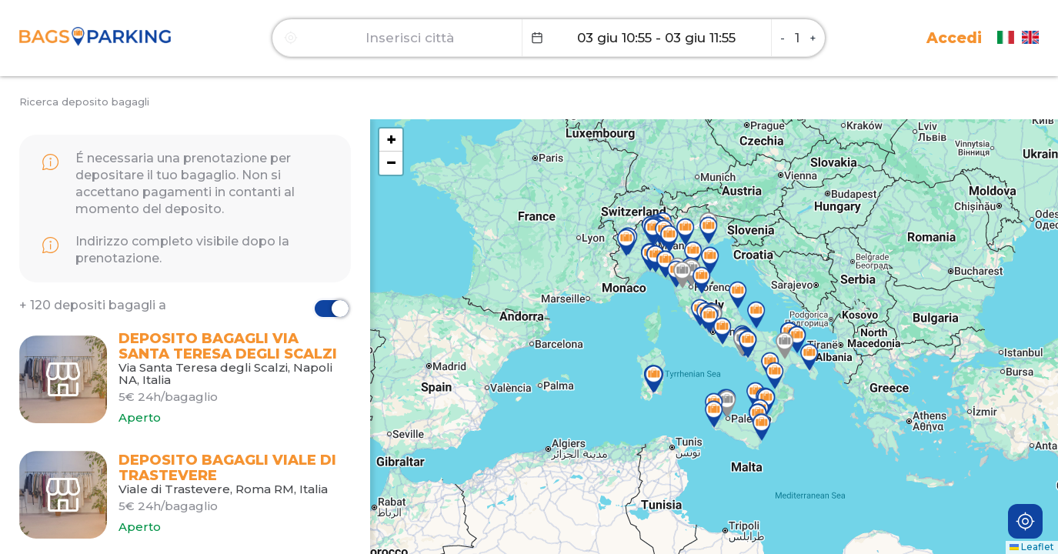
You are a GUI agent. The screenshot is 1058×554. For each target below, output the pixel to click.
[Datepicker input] (647, 37)
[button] (784, 345)
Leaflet (1032, 546)
